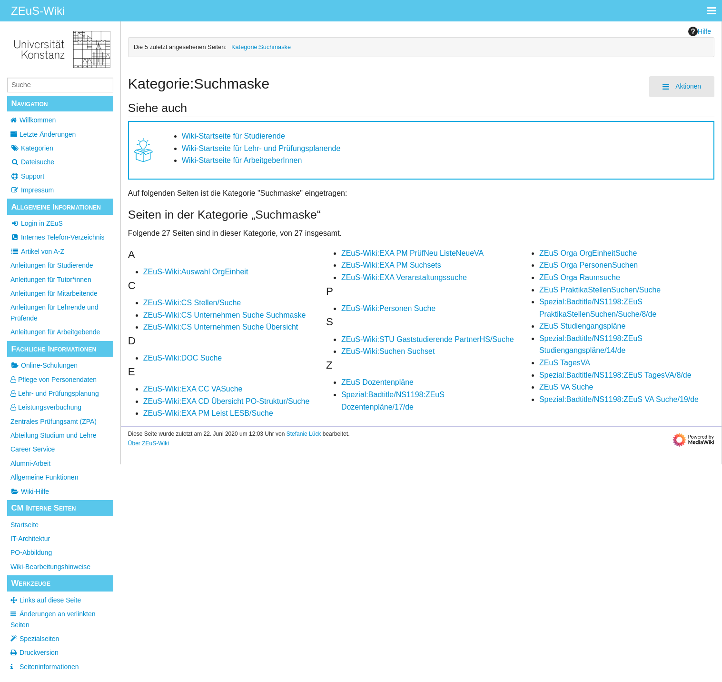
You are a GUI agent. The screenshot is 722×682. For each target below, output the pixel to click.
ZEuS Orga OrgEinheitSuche (588, 253)
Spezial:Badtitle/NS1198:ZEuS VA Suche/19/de (619, 399)
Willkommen (38, 120)
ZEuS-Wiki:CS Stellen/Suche (192, 303)
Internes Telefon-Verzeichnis (57, 237)
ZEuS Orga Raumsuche (579, 277)
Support (27, 176)
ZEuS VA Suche (566, 387)
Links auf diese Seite (50, 600)
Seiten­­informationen (49, 667)
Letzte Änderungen (48, 134)
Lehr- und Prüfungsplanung (54, 393)
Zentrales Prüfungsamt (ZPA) (53, 421)
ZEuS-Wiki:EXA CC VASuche (193, 389)
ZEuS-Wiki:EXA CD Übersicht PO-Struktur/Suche (226, 401)
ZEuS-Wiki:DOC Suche (182, 358)
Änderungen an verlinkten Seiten (53, 619)
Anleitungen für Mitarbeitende (54, 293)
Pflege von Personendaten (53, 379)
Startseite (24, 525)
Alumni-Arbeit (30, 463)
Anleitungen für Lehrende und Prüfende (54, 312)
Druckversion (39, 652)
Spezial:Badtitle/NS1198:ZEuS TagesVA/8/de (615, 375)
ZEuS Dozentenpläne (377, 382)
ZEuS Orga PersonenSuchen (588, 265)
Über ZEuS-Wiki (148, 443)
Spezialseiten (39, 638)
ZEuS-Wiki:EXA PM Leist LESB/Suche (208, 413)
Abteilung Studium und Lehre (53, 435)
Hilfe (699, 31)
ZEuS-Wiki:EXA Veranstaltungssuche (404, 277)
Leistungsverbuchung (45, 407)
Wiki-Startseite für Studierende (233, 136)
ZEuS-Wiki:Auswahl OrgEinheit (195, 272)
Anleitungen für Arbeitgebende (55, 332)
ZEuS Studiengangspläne (582, 326)
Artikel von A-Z (37, 251)
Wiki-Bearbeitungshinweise (50, 567)
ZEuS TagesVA (564, 363)
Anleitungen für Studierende (51, 265)
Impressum (32, 190)
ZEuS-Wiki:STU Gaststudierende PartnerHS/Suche (427, 339)
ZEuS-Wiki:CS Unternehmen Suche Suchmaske (224, 315)
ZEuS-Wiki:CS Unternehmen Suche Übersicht (220, 327)
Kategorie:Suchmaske (261, 46)
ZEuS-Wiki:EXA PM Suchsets (391, 265)
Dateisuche (32, 162)
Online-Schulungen (44, 365)
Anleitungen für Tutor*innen (50, 279)
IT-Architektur (30, 538)
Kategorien (31, 148)
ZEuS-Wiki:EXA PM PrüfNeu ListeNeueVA (412, 253)
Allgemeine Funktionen (44, 477)
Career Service (32, 449)
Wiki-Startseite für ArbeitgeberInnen (242, 160)
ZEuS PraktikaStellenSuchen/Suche (600, 290)
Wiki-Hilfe (29, 491)
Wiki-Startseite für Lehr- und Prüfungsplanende (261, 148)
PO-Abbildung (31, 552)
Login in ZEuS (36, 223)
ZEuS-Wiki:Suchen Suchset (388, 351)
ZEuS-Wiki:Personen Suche (388, 308)
